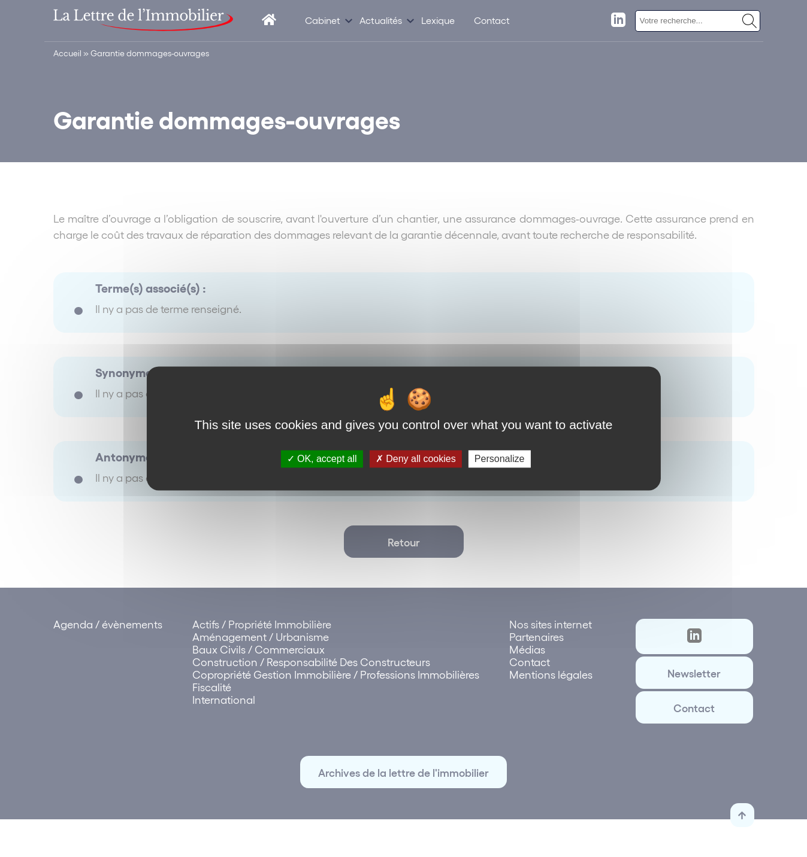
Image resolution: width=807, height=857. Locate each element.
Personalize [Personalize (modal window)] (499, 459)
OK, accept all (322, 459)
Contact (492, 20)
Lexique (438, 20)
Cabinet (322, 20)
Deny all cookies (416, 459)
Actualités (380, 20)
